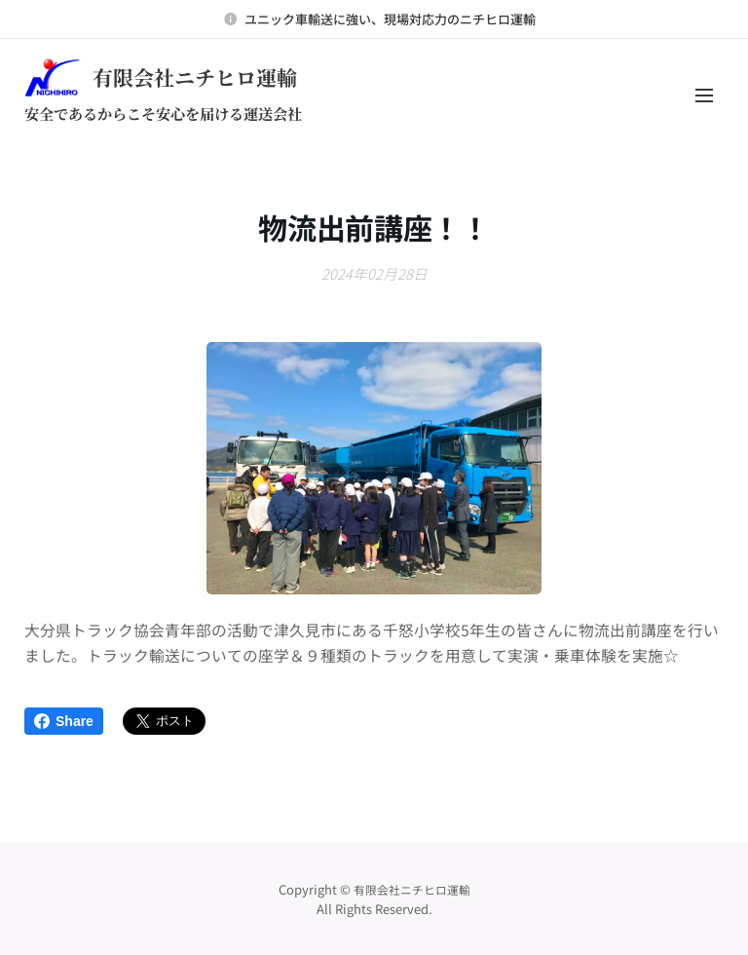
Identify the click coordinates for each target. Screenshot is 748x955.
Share (64, 721)
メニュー (704, 95)
